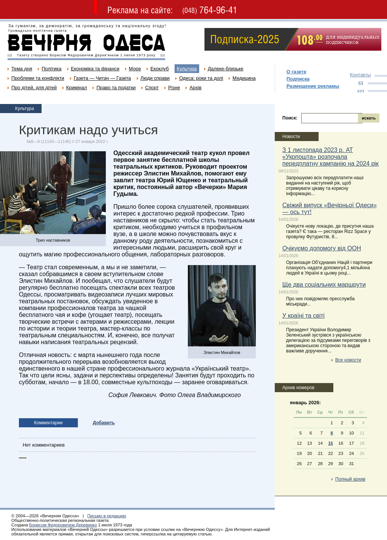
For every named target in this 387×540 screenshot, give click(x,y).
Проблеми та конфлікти (37, 78)
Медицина (243, 78)
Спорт (152, 87)
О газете (296, 71)
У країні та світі (303, 315)
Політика (51, 68)
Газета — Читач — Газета (102, 78)
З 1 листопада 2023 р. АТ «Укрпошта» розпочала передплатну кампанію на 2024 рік (330, 157)
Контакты (360, 75)
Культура (187, 68)
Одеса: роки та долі (201, 78)
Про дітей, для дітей (34, 87)
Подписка (298, 79)
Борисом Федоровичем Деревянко (63, 525)
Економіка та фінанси (95, 68)
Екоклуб (159, 68)
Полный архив (350, 479)
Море (135, 68)
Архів (195, 87)
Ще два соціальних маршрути (324, 284)
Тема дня (21, 68)
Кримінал (76, 87)
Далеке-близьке (225, 68)
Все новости (348, 360)
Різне (174, 87)
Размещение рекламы (312, 86)
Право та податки (116, 87)
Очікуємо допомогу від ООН (321, 248)
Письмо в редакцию (106, 516)
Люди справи (155, 78)
